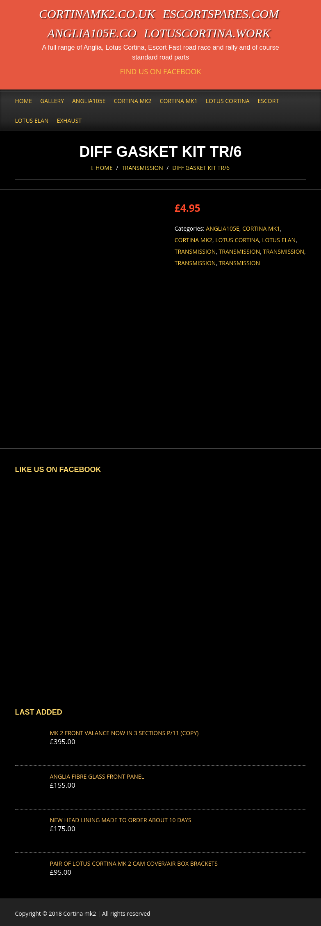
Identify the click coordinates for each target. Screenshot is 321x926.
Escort (268, 101)
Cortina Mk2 (132, 101)
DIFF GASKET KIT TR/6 (201, 168)
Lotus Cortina (228, 101)
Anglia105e (88, 101)
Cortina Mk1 (179, 101)
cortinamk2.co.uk (97, 14)
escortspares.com (220, 14)
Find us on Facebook (160, 71)
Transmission (142, 168)
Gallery (52, 101)
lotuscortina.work (207, 33)
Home (23, 101)
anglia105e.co (92, 33)
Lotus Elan (32, 120)
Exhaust (69, 120)
